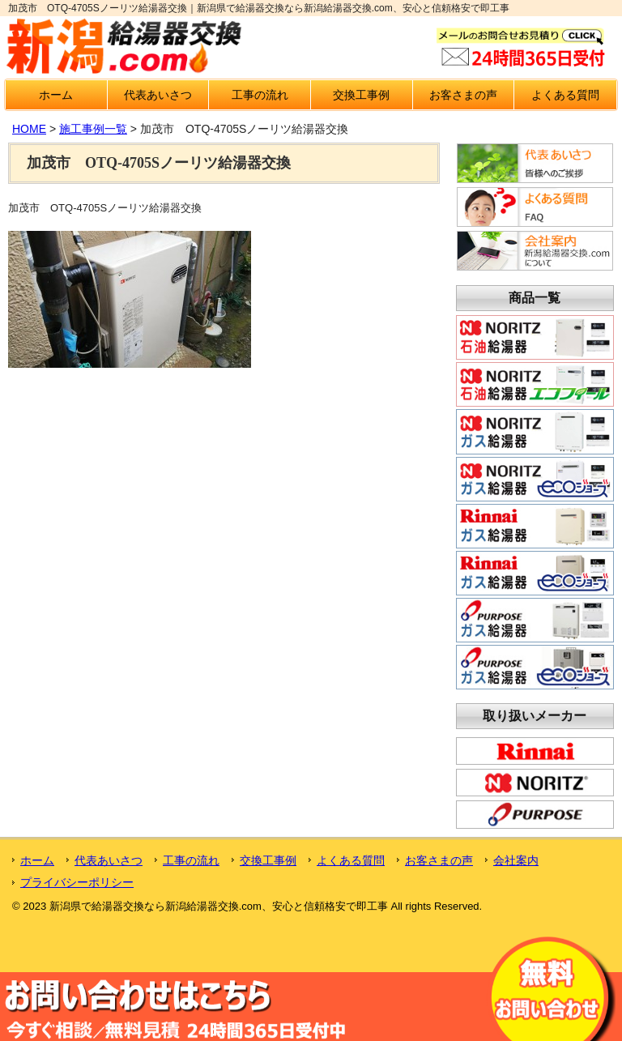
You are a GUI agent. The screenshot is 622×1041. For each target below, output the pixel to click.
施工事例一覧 (93, 128)
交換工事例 (361, 94)
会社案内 (516, 860)
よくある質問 (565, 94)
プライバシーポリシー (77, 882)
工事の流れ (260, 94)
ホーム (56, 94)
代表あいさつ (158, 94)
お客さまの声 (463, 94)
